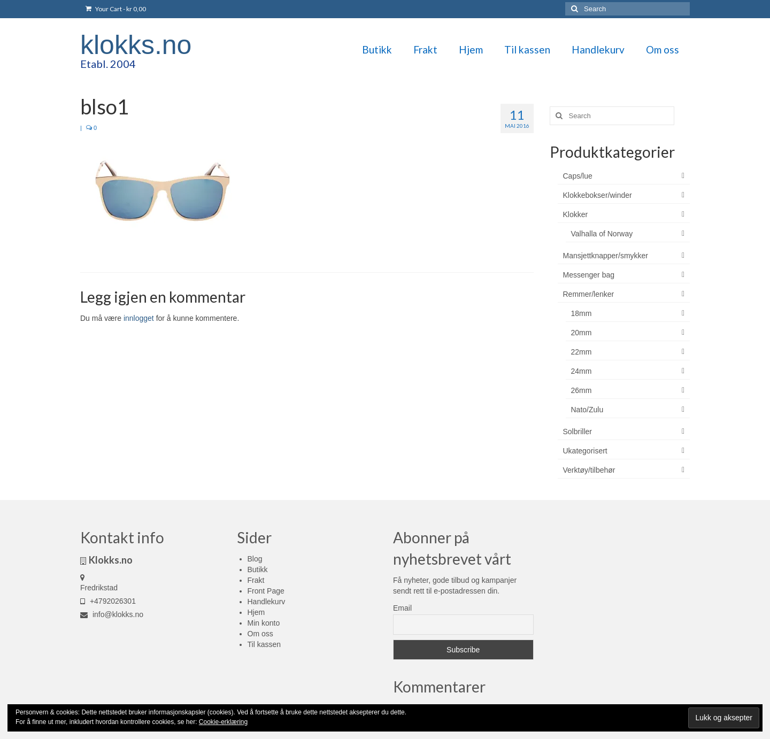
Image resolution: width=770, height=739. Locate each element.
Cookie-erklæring (223, 722)
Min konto (264, 623)
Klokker (575, 214)
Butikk (258, 569)
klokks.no (135, 45)
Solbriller (577, 431)
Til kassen (264, 644)
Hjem (256, 612)
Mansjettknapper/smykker (606, 255)
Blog (255, 559)
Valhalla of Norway (602, 233)
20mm (581, 332)
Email (402, 608)
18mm (581, 313)
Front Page (266, 591)
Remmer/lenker (588, 294)
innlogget (139, 318)
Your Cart (116, 9)
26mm (581, 390)
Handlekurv (267, 601)
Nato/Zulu (587, 409)
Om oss (260, 633)
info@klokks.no (111, 614)
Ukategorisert (585, 451)
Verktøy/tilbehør (589, 470)
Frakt (256, 580)
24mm (581, 371)
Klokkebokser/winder (597, 195)
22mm (581, 352)
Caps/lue (577, 176)
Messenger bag (589, 275)
